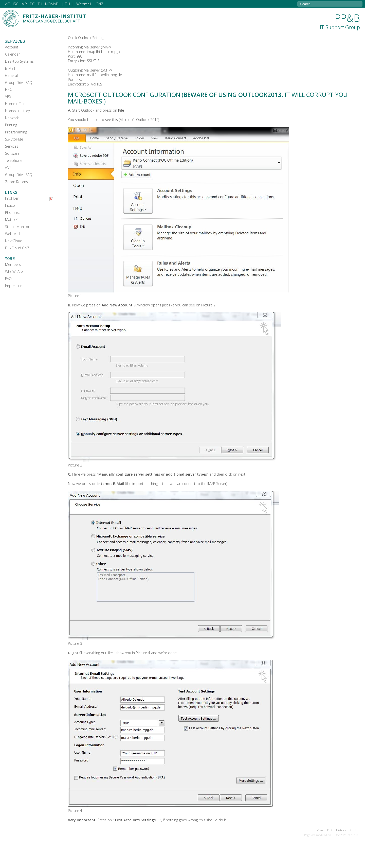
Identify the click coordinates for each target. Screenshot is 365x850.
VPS (8, 96)
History (341, 830)
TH (40, 3)
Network (12, 117)
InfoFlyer (12, 198)
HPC (8, 89)
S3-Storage (14, 139)
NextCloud (13, 240)
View (320, 830)
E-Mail (10, 68)
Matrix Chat (14, 219)
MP (24, 3)
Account (11, 47)
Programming (16, 132)
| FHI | (67, 3)
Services (11, 146)
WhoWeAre (14, 271)
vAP (8, 167)
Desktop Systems (19, 61)
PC (32, 3)
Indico (10, 205)
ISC (16, 3)
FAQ (8, 278)
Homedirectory (17, 110)
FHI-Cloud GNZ (17, 248)
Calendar (12, 54)
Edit (329, 830)
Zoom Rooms (16, 181)
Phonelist (12, 212)
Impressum (14, 285)
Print (353, 830)
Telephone (13, 160)
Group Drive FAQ (18, 82)
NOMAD (52, 3)
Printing (11, 125)
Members (13, 264)
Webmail (83, 3)
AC (7, 3)
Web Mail (12, 233)
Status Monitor (17, 226)
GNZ (99, 3)
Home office (15, 103)
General (11, 75)
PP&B (340, 21)
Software (12, 153)
